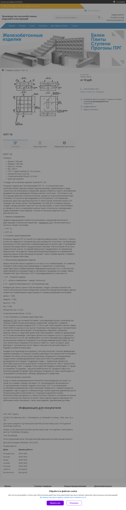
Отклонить (74, 503)
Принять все (55, 503)
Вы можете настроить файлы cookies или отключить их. (62, 497)
